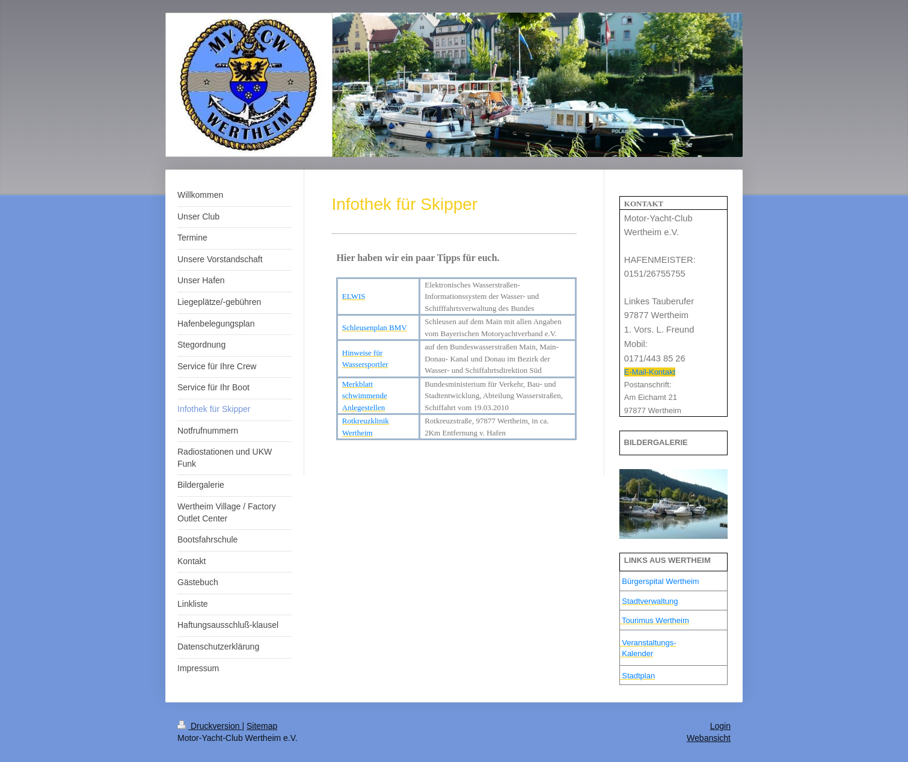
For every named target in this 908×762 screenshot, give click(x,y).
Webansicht (709, 738)
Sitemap (262, 726)
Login (720, 726)
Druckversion (209, 726)
